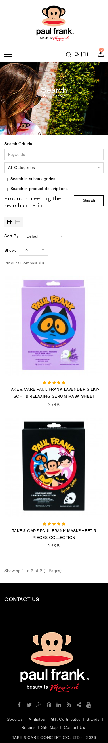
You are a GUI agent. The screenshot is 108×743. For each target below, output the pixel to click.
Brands (93, 719)
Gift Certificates (66, 719)
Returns (28, 727)
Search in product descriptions (36, 188)
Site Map (49, 727)
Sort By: (12, 235)
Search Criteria (18, 143)
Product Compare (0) (24, 263)
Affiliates (37, 719)
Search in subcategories (29, 178)
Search (59, 96)
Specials (15, 719)
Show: (10, 250)
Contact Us (74, 727)
